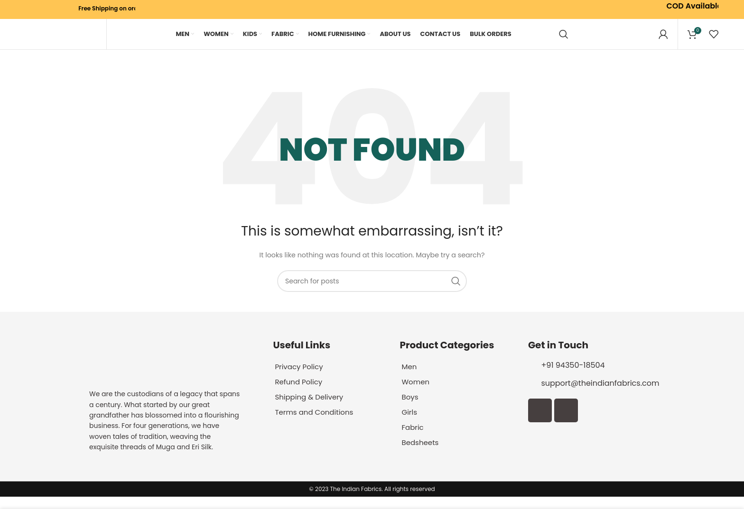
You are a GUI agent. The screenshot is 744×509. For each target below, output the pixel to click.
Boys (410, 409)
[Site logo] (61, 40)
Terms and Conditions (316, 424)
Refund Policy (300, 394)
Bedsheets (421, 454)
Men (409, 378)
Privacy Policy (300, 378)
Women (416, 394)
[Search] (563, 40)
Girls (409, 424)
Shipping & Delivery (311, 409)
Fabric (413, 439)
